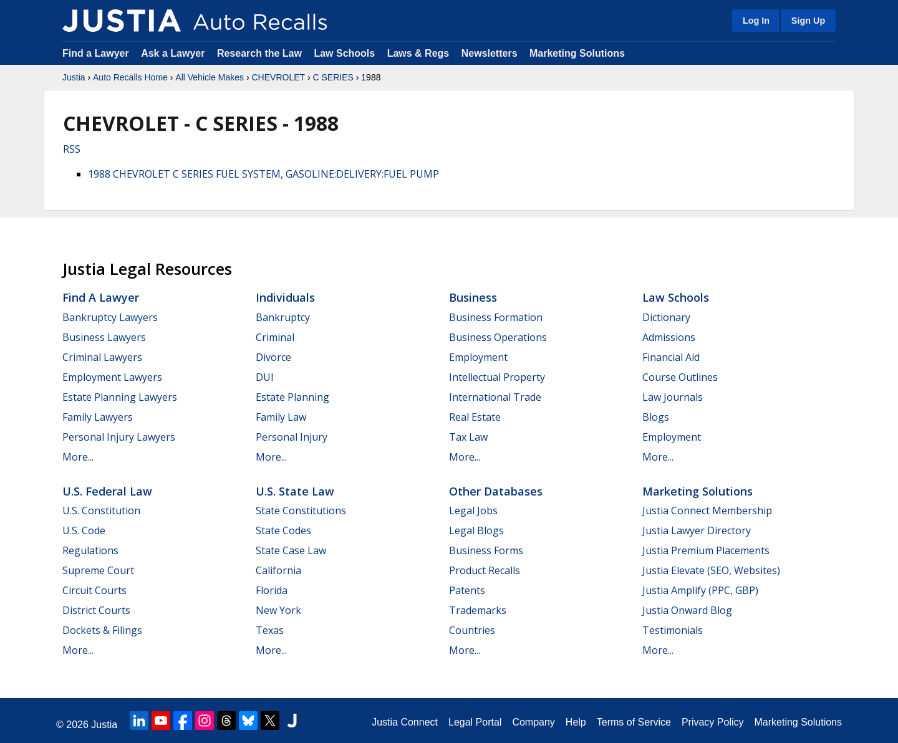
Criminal (275, 337)
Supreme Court (98, 570)
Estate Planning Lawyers (119, 397)
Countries (472, 630)
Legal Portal (474, 722)
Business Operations (498, 337)
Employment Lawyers (112, 377)
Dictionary (666, 317)
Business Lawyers (104, 337)
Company (533, 722)
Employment (478, 357)
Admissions (668, 337)
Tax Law (468, 437)
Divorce (273, 357)
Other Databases (496, 491)
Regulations (90, 550)
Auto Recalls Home (130, 77)
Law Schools (344, 53)
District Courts (96, 610)
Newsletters (489, 53)
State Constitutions (301, 510)
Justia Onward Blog (687, 610)
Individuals (285, 297)
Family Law (281, 417)
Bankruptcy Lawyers (110, 317)
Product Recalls (484, 570)
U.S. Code (83, 530)
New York (278, 610)
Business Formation (496, 317)
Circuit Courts (94, 590)
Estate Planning (292, 397)
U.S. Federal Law (107, 491)
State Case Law (291, 550)
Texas (270, 630)
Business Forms (486, 550)
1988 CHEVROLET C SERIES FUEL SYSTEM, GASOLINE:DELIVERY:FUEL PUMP (263, 174)
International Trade (495, 397)
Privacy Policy (713, 722)
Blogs (655, 417)
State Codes (283, 530)
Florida (271, 590)
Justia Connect (405, 722)
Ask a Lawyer (174, 53)
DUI (265, 377)
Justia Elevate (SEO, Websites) (711, 570)
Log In (756, 21)
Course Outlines (680, 377)
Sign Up (808, 21)
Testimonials (672, 630)
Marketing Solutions (577, 53)
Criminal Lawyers (102, 357)
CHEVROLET (278, 77)
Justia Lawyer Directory (696, 530)
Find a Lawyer (95, 53)
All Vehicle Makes (209, 77)
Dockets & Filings (102, 630)
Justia (73, 77)
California (278, 570)
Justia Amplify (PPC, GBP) (700, 590)
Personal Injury (291, 437)
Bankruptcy (283, 317)
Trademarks (477, 610)
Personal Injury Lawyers (118, 437)
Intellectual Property (497, 377)
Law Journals (672, 397)
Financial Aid (671, 357)
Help (576, 722)
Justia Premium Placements (706, 550)
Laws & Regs (418, 53)
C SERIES (333, 77)
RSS (71, 149)
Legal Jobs (473, 510)
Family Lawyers (97, 417)
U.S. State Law (295, 491)
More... (78, 457)
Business (473, 297)
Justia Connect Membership (707, 510)
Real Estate (475, 417)
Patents (467, 590)
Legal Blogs (476, 530)
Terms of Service (634, 722)
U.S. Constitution (101, 510)
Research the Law (259, 53)
